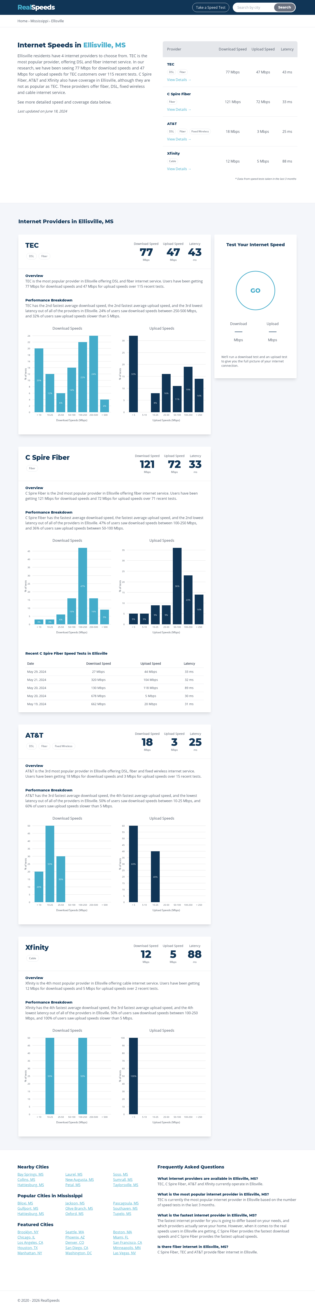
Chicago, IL (26, 1237)
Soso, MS (120, 1174)
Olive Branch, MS (79, 1208)
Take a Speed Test (211, 7)
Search (284, 7)
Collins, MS (26, 1179)
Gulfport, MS (28, 1208)
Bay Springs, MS (31, 1174)
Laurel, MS (73, 1174)
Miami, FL (120, 1237)
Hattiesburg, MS (31, 1184)
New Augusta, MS (79, 1179)
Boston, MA (122, 1232)
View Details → (179, 79)
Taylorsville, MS (125, 1184)
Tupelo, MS (122, 1213)
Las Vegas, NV (124, 1253)
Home (23, 21)
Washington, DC (78, 1253)
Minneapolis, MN (127, 1247)
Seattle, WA (74, 1232)
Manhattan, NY (30, 1253)
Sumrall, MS (123, 1179)
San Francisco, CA (127, 1242)
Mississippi (39, 21)
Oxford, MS (74, 1213)
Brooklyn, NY (28, 1232)
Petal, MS (72, 1184)
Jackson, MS (75, 1203)
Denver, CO (74, 1242)
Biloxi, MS (25, 1203)
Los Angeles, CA (30, 1242)
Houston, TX (28, 1247)
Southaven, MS (125, 1208)
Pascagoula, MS (126, 1203)
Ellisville (57, 21)
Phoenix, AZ (75, 1237)
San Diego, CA (76, 1247)
